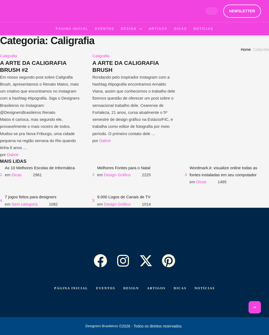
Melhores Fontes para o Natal (124, 167)
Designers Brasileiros (101, 326)
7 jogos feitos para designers (31, 197)
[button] (242, 11)
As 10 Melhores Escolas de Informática (40, 167)
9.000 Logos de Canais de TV (124, 197)
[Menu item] (72, 28)
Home (246, 49)
